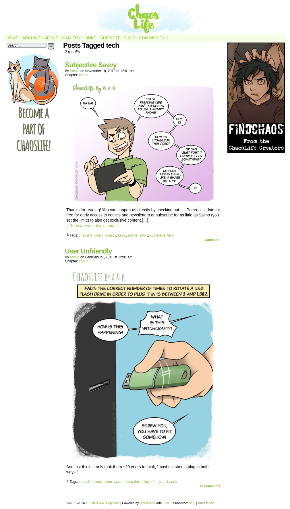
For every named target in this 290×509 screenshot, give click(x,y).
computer (125, 482)
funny (122, 235)
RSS (192, 503)
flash (146, 482)
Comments (210, 486)
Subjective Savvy (91, 65)
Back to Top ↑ (207, 503)
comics (110, 235)
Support (109, 38)
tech (170, 235)
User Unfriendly (88, 251)
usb (174, 482)
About (51, 38)
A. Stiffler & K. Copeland (102, 503)
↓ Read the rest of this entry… (92, 225)
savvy (144, 235)
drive (138, 482)
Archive (31, 38)
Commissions (153, 38)
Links (90, 38)
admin (75, 71)
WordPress (147, 503)
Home (12, 38)
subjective (157, 235)
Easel (167, 503)
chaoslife (85, 235)
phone (133, 235)
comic (83, 75)
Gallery (71, 38)
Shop (129, 38)
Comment (212, 239)
